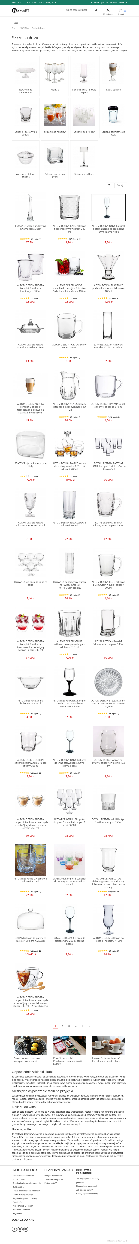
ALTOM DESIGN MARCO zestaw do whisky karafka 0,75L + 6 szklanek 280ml (69, 466)
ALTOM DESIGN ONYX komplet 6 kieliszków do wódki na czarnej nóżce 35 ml (69, 703)
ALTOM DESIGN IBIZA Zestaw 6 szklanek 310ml (30, 880)
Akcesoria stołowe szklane (25, 175)
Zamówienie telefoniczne (23, 1176)
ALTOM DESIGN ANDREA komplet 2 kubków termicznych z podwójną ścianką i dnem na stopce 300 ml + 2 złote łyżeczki (30, 1002)
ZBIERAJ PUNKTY (118, 2)
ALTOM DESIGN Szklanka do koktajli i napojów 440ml (108, 939)
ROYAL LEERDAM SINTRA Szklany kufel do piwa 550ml (108, 524)
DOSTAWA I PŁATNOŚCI (84, 1172)
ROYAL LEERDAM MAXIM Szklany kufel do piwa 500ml (108, 643)
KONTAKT (96, 2)
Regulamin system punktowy (25, 1198)
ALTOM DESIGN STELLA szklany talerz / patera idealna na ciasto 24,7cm (108, 703)
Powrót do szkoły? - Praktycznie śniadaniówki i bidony (67, 1061)
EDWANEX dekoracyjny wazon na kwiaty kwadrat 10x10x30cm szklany (69, 584)
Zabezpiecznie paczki (53, 1179)
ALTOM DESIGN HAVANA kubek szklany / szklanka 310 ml (108, 405)
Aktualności (17, 1202)
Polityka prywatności (53, 1176)
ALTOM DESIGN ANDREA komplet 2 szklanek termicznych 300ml (30, 288)
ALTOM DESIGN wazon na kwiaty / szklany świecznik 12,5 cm (108, 762)
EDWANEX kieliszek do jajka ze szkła (30, 583)
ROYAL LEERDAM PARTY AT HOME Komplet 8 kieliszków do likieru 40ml (108, 466)
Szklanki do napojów (55, 131)
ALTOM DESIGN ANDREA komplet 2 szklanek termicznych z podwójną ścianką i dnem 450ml (30, 408)
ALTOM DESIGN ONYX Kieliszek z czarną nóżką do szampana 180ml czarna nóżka (108, 228)
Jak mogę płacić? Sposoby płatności (87, 1181)
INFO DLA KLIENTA (25, 1170)
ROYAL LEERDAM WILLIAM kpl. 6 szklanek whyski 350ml (108, 821)
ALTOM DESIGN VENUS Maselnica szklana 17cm (30, 346)
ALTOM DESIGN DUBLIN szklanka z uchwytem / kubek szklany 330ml (30, 762)
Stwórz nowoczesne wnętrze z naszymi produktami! (30, 1059)
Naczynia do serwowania (25, 91)
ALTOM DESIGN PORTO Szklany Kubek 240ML (69, 346)
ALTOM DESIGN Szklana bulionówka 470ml (30, 702)
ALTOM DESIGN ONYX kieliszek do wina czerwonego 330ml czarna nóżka (69, 762)
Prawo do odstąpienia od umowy (26, 1191)
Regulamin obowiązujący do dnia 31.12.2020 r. (27, 1185)
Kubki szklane (113, 89)
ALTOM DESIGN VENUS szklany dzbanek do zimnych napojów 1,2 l (69, 406)
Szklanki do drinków (84, 131)
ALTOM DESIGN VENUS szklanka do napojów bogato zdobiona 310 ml (69, 644)
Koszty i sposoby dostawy (87, 1194)
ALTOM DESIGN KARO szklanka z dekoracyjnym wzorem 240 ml (69, 228)
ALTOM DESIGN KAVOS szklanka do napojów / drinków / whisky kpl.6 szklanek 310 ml (69, 288)
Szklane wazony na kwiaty (55, 175)
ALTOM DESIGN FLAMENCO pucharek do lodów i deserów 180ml (108, 288)
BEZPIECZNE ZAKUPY (58, 1170)
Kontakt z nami (19, 1179)
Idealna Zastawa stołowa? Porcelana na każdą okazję (106, 1059)
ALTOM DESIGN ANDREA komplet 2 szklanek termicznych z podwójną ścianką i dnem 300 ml (30, 646)
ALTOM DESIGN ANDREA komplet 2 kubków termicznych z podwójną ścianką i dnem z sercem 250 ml (30, 824)
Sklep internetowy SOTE (117, 1241)
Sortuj (120, 185)
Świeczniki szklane (84, 174)
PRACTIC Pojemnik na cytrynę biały (30, 465)
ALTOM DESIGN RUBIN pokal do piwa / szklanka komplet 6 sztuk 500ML (69, 822)
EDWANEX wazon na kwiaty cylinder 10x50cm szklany (108, 346)
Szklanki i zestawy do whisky (26, 133)
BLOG (105, 2)
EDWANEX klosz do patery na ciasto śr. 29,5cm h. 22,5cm (30, 939)
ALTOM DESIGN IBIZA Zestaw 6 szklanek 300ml (69, 524)
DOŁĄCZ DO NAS (23, 1220)
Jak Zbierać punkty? (85, 1190)
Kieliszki (55, 89)
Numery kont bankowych (86, 1186)
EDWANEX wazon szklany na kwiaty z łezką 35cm (30, 227)
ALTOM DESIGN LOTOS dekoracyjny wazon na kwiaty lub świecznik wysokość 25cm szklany (108, 883)
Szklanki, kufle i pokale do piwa (84, 91)
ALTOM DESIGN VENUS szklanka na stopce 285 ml (30, 524)
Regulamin (17, 1213)
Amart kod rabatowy (21, 1210)
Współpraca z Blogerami (23, 1206)
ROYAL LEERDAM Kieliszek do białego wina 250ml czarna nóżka (69, 940)
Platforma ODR (50, 1183)
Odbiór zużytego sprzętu (23, 1194)
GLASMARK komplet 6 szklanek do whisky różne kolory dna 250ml (69, 881)
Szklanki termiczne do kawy (113, 133)
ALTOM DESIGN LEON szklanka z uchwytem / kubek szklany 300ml (108, 584)
